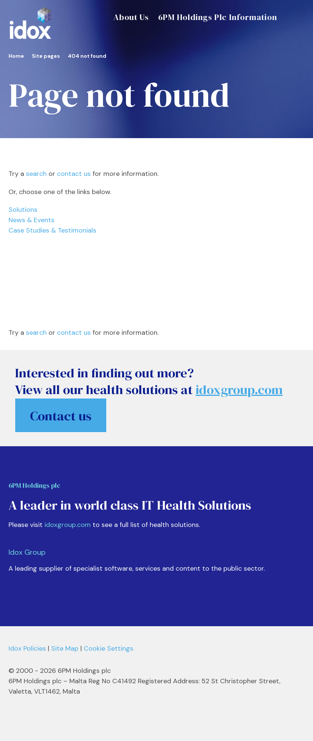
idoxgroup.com (67, 524)
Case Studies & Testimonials (52, 230)
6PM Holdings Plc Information (217, 17)
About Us (131, 17)
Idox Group (27, 552)
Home (16, 56)
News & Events (31, 220)
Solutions (23, 209)
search (36, 173)
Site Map (65, 648)
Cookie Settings (108, 648)
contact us (74, 173)
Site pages (46, 56)
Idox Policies (27, 648)
